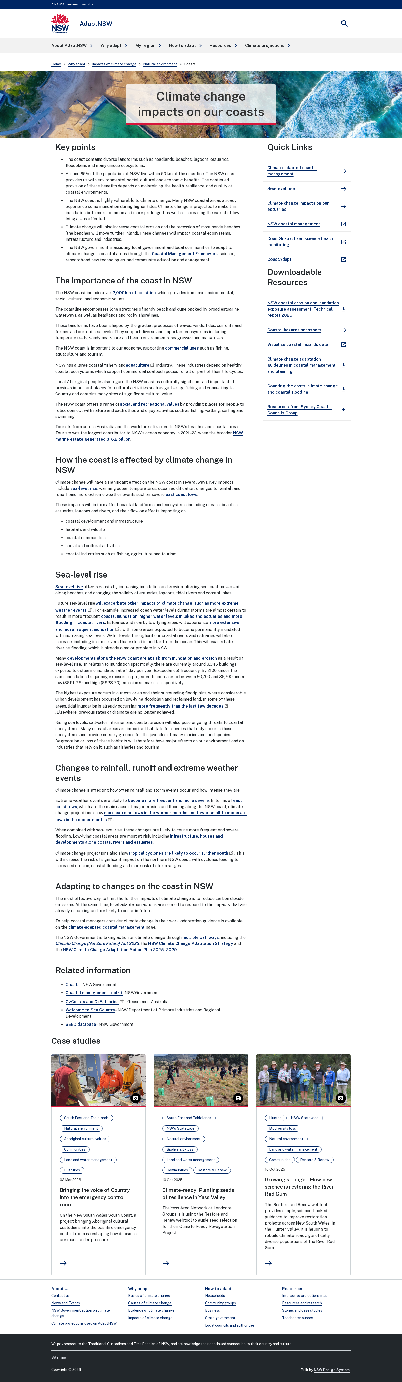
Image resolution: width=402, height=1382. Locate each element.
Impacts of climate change (114, 64)
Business (212, 1310)
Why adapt (76, 64)
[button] (71, 45)
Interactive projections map (304, 1296)
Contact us (60, 1296)
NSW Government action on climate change (80, 1313)
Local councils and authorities (230, 1325)
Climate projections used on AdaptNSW (84, 1323)
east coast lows (181, 494)
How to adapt (218, 1288)
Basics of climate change (149, 1296)
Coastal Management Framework (185, 253)
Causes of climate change (150, 1303)
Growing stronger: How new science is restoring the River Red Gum (299, 1187)
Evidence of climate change (151, 1310)
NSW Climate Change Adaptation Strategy (190, 943)
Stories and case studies (302, 1310)
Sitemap (58, 1357)
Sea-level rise (69, 586)
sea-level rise (83, 488)
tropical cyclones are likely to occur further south (181, 853)
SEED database (81, 1024)
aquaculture (141, 365)
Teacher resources (297, 1318)
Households (215, 1296)
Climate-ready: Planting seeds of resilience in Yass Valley (198, 1193)
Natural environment (160, 64)
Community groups (220, 1303)
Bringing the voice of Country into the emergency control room (95, 1197)
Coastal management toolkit (94, 992)
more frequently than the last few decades (184, 706)
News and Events (65, 1303)
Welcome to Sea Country (90, 1010)
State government (220, 1318)
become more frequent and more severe (168, 800)
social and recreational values (149, 404)
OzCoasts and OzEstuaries (95, 1001)
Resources (293, 1288)
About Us (60, 1288)
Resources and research (302, 1303)
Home (56, 64)
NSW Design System (332, 1370)
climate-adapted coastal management (106, 927)
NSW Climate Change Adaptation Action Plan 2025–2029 (120, 949)
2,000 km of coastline (134, 292)
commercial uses (182, 348)
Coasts (73, 984)
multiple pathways (201, 937)
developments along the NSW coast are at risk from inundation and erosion (142, 658)
